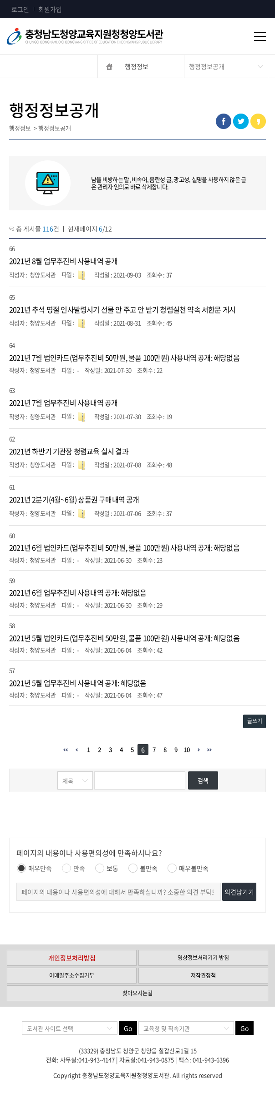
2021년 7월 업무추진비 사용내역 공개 (63, 402)
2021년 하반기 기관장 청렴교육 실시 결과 (68, 451)
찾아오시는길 (137, 993)
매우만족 (34, 868)
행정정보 (136, 66)
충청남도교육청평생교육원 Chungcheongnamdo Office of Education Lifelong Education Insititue (100, 36)
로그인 (20, 9)
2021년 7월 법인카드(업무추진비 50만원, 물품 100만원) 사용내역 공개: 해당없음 (124, 357)
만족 (73, 868)
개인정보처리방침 (72, 957)
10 (186, 749)
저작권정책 (203, 975)
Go (128, 1028)
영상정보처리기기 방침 (203, 958)
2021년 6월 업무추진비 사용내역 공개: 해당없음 (78, 592)
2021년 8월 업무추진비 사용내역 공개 (63, 260)
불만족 (143, 868)
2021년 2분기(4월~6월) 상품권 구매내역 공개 (74, 499)
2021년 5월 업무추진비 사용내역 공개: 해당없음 (78, 682)
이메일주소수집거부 (71, 975)
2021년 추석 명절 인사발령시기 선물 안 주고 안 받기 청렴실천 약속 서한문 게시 (122, 309)
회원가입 (50, 9)
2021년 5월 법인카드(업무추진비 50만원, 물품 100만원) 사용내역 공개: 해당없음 (124, 637)
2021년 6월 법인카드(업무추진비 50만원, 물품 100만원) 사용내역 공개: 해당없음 (124, 547)
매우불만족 (188, 868)
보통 (106, 868)
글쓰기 (254, 721)
